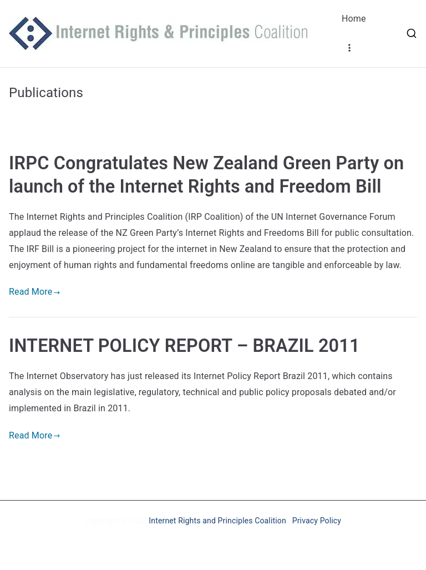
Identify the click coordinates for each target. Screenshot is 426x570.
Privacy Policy (316, 520)
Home (354, 18)
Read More (34, 291)
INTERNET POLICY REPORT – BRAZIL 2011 (184, 345)
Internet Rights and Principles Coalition (217, 520)
